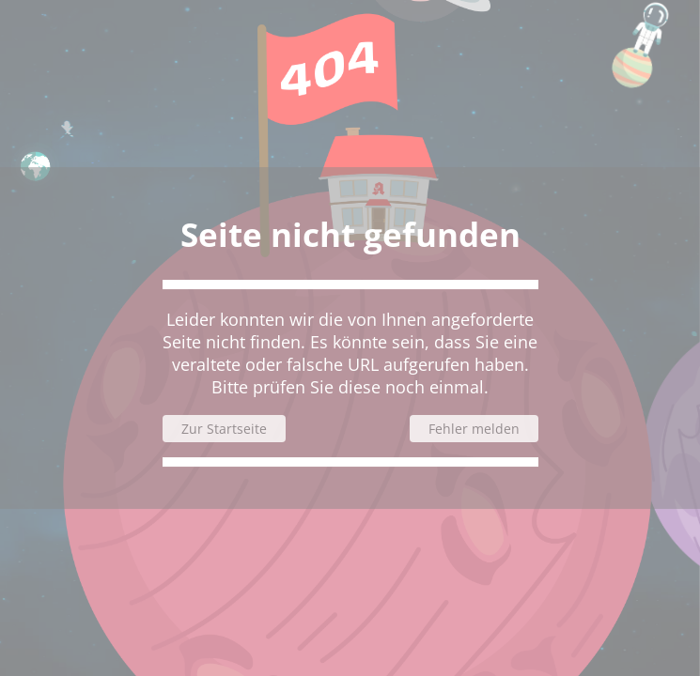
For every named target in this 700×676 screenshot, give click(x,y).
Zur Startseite (224, 429)
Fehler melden (474, 429)
